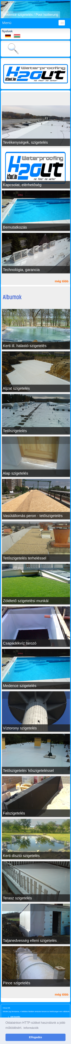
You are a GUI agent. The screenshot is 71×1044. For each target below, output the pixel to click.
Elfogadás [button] (35, 1037)
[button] (4, 10)
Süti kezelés (15, 1017)
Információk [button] (30, 1027)
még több (61, 281)
